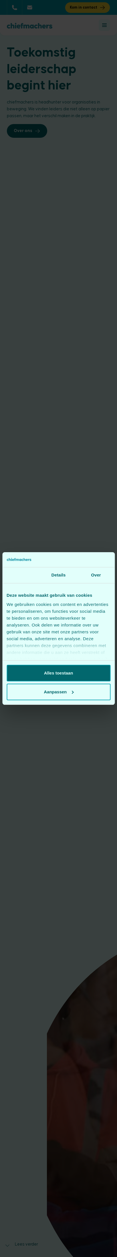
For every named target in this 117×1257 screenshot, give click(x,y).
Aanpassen (59, 691)
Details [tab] (58, 574)
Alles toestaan (58, 673)
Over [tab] (96, 574)
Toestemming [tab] (21, 574)
